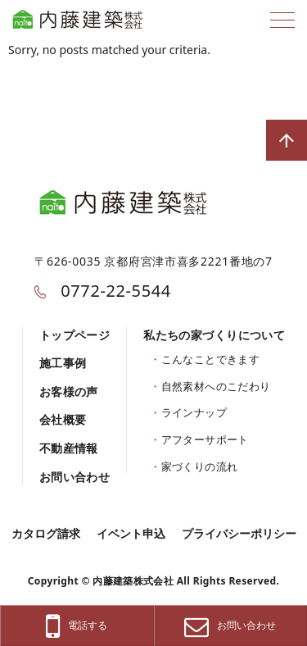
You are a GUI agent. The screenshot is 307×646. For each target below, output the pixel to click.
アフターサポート (205, 439)
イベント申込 (131, 533)
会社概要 (63, 419)
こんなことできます (210, 359)
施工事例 (63, 363)
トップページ (75, 335)
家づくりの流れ (199, 466)
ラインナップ (194, 412)
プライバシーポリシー (239, 533)
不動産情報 (68, 448)
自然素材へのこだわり (216, 386)
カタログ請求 (45, 533)
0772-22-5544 (102, 291)
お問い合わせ (75, 476)
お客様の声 (68, 391)
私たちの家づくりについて (214, 335)
